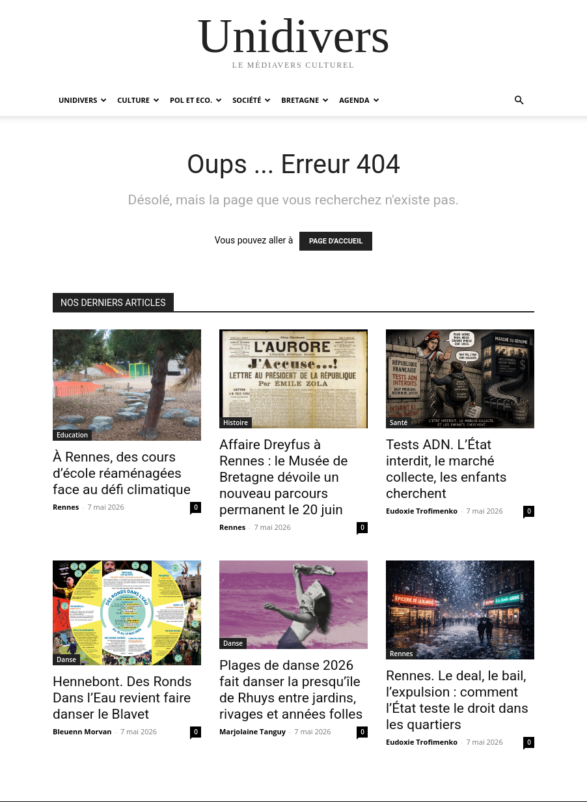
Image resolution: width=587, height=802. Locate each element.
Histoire (235, 422)
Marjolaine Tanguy (252, 731)
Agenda (359, 100)
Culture (138, 100)
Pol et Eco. (196, 100)
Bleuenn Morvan (82, 731)
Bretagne (305, 100)
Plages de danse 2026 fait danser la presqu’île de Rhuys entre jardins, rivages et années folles (290, 689)
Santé (398, 422)
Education (72, 434)
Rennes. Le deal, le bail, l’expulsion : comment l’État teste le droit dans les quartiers (457, 700)
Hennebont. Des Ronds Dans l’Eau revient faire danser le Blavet (122, 698)
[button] (518, 100)
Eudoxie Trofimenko (421, 511)
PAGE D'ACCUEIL (336, 241)
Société (251, 100)
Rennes (66, 507)
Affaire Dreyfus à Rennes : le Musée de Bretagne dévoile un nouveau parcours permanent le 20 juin (283, 477)
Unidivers (83, 100)
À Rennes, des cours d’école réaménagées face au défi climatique (122, 473)
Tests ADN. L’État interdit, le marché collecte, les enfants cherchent (446, 469)
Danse (66, 659)
